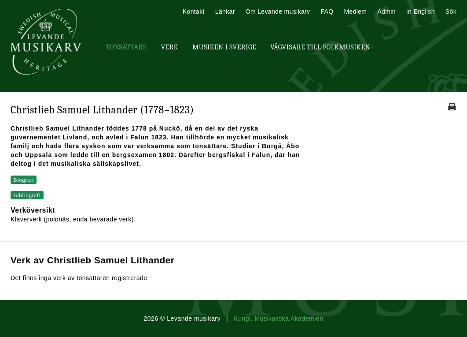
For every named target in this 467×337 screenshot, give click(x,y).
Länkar (225, 11)
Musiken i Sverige (224, 47)
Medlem (355, 11)
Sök (450, 11)
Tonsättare (126, 47)
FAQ (326, 11)
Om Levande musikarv (278, 11)
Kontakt (194, 11)
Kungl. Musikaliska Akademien (278, 318)
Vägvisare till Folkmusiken (320, 47)
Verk (169, 47)
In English (420, 11)
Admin (386, 11)
